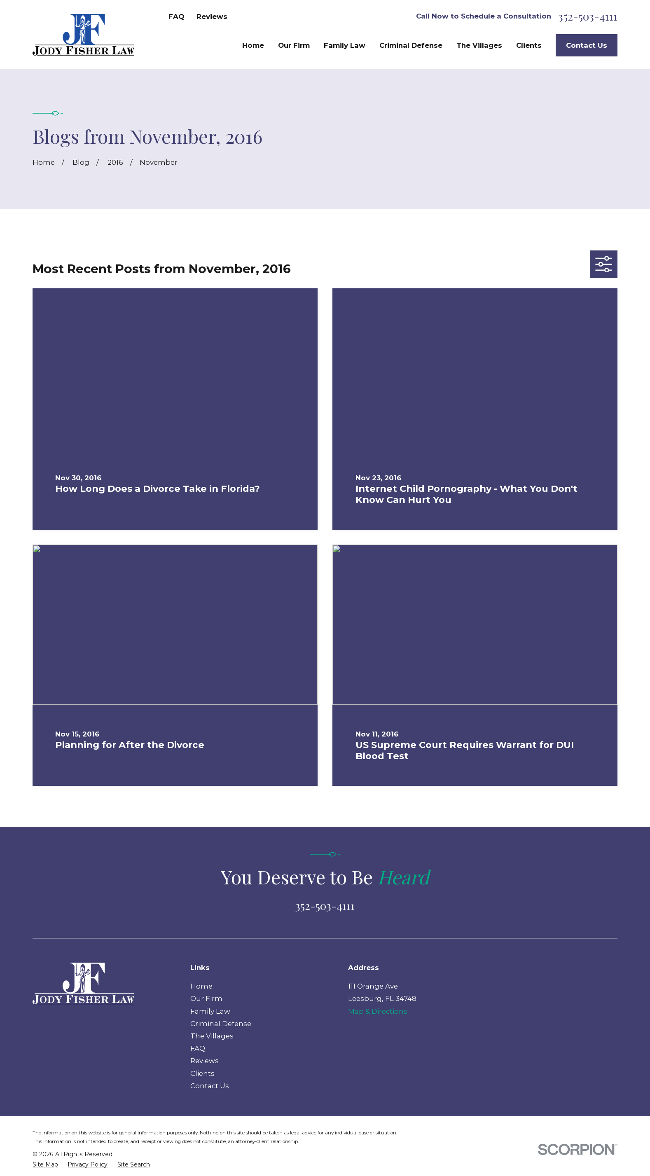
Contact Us (586, 45)
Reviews (211, 16)
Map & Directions (377, 1011)
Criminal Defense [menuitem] (410, 45)
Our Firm (206, 998)
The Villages (212, 1036)
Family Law (210, 1011)
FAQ (176, 16)
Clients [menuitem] (529, 45)
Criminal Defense (220, 1023)
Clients (202, 1073)
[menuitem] (45, 1165)
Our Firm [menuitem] (294, 45)
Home (201, 986)
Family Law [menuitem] (344, 45)
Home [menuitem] (253, 45)
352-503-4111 (587, 16)
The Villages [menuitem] (479, 45)
